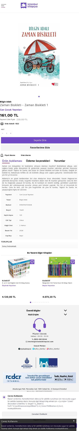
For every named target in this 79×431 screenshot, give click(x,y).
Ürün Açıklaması (12, 160)
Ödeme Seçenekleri (38, 160)
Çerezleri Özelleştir (39, 414)
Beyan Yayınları (48, 285)
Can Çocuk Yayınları (11, 109)
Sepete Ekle (40, 140)
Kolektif (6, 281)
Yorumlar (59, 160)
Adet (2, 129)
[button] (39, 96)
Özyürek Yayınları (9, 285)
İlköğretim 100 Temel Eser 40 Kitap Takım (57, 283)
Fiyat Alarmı (7, 155)
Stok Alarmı (23, 155)
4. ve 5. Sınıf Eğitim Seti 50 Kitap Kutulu (16, 283)
